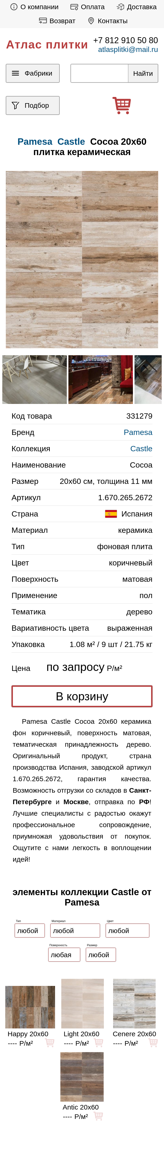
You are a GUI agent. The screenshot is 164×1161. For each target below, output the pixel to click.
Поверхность (58, 945)
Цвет (110, 921)
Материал (58, 921)
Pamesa (138, 432)
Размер (92, 945)
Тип (18, 921)
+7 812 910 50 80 (125, 40)
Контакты (106, 21)
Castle (71, 141)
